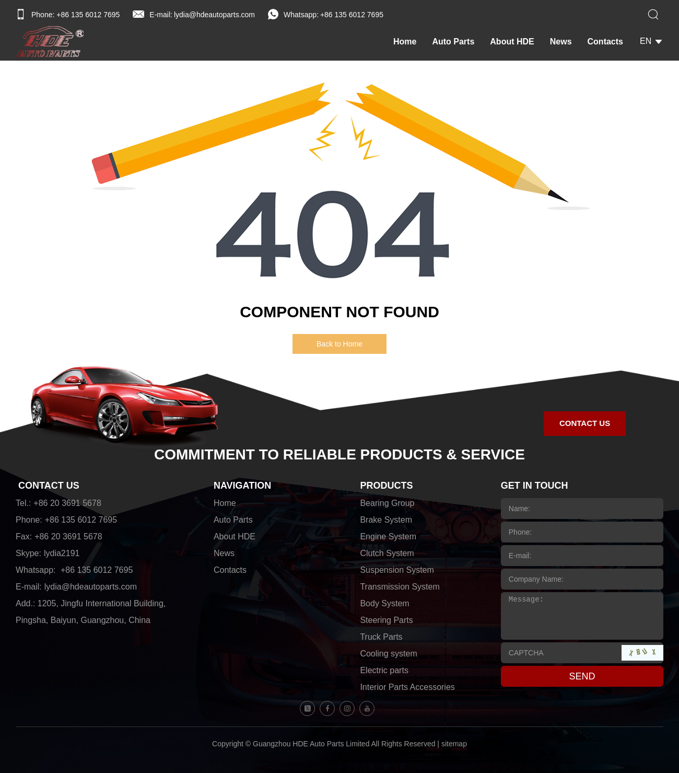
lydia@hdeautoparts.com (214, 14)
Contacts (605, 41)
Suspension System (397, 570)
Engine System (388, 536)
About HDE (512, 41)
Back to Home (339, 344)
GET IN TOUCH (534, 485)
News (561, 41)
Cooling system (388, 653)
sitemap (454, 744)
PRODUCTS (386, 485)
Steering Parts (386, 620)
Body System (384, 603)
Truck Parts (381, 636)
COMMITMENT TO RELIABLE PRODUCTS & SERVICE (339, 454)
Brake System (386, 519)
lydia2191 (62, 553)
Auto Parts (453, 41)
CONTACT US (48, 485)
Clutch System (387, 553)
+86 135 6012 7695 (351, 14)
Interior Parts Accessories (407, 687)
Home (404, 41)
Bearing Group (387, 503)
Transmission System (399, 586)
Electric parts (384, 670)
